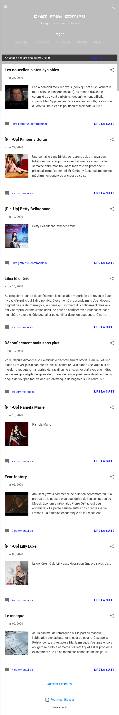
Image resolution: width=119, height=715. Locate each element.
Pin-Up (77, 42)
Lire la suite (104, 124)
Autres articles (59, 685)
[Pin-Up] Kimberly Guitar (26, 140)
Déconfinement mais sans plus (32, 343)
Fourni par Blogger (59, 699)
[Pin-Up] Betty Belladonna (27, 209)
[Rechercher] (113, 8)
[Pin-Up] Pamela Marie (25, 408)
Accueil (16, 42)
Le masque (14, 616)
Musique (58, 42)
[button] (112, 71)
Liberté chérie (17, 279)
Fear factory (16, 477)
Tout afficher (102, 58)
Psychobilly (99, 42)
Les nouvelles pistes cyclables (32, 70)
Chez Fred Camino (59, 16)
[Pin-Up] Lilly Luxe (20, 547)
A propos (37, 42)
